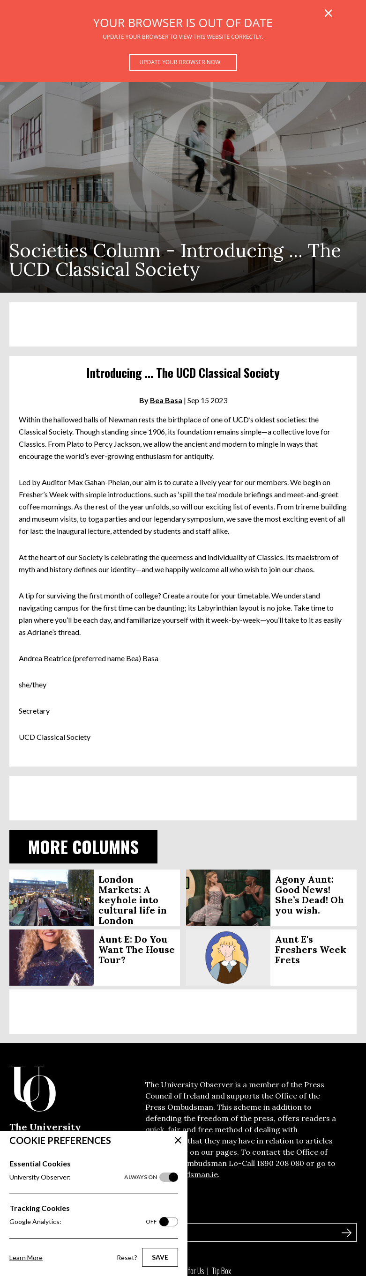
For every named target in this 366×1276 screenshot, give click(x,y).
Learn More (26, 1257)
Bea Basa (166, 400)
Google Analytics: (83, 1221)
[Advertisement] (183, 324)
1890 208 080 (280, 1163)
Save (160, 1257)
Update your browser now (180, 62)
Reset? (127, 1257)
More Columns (83, 846)
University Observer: (83, 1177)
